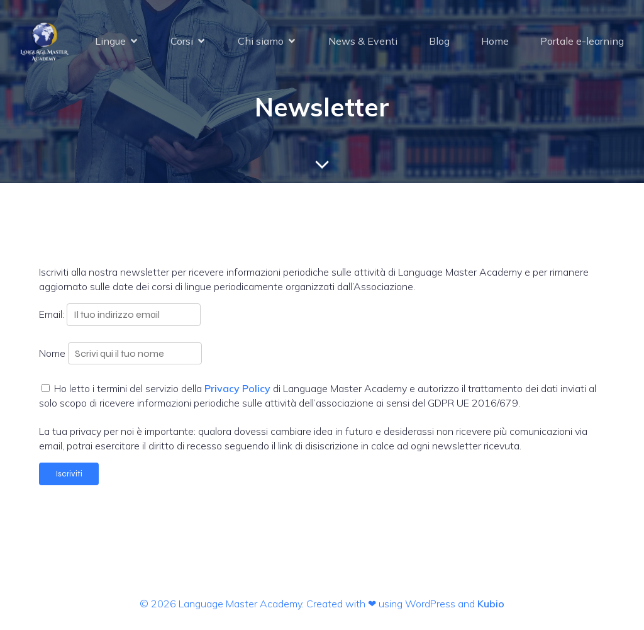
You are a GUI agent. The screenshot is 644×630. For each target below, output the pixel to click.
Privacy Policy (237, 388)
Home (495, 41)
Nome (52, 353)
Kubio (490, 603)
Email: (53, 314)
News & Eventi (362, 41)
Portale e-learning (582, 41)
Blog (439, 41)
